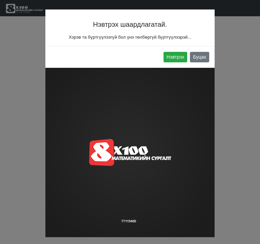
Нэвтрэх (176, 57)
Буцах (199, 57)
